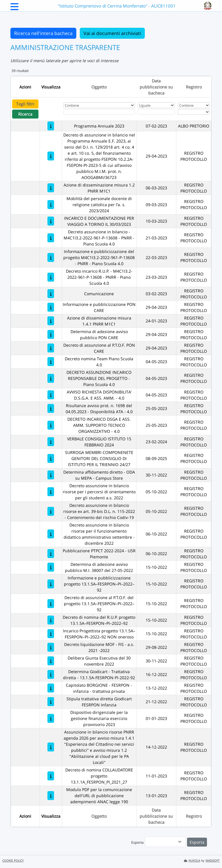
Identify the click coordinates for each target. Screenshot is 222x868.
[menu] (165, 841)
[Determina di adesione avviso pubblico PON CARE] (50, 334)
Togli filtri (25, 104)
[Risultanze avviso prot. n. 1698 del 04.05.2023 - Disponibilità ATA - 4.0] (50, 408)
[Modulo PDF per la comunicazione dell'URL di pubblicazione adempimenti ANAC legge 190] (50, 795)
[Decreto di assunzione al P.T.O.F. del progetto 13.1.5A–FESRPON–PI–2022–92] (50, 603)
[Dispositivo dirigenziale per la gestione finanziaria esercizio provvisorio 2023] (50, 718)
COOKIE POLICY (13, 861)
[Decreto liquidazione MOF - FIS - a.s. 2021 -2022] (50, 647)
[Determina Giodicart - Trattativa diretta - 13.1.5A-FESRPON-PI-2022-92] (50, 674)
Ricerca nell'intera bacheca (43, 33)
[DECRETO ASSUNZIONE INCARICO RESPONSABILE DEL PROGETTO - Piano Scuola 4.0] (50, 378)
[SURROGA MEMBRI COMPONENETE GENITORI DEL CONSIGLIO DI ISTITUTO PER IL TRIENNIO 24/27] (50, 458)
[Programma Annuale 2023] (50, 125)
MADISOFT (213, 861)
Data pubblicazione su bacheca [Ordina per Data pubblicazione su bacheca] (156, 87)
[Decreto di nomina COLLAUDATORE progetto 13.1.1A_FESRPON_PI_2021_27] (50, 775)
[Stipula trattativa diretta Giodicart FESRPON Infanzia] (50, 701)
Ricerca (25, 114)
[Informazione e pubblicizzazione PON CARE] (50, 307)
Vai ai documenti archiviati (112, 33)
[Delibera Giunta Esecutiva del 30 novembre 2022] (50, 660)
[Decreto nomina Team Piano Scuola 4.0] (50, 361)
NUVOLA (192, 861)
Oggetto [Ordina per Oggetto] (99, 87)
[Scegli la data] (156, 112)
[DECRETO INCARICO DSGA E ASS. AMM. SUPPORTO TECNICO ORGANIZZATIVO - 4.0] (50, 425)
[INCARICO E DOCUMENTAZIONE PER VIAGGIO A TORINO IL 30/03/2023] (50, 221)
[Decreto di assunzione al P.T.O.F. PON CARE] (50, 347)
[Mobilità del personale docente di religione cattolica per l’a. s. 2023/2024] (50, 204)
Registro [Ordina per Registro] (194, 87)
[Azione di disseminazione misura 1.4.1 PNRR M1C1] (50, 320)
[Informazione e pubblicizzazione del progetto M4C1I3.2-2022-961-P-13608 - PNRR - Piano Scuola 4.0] (50, 257)
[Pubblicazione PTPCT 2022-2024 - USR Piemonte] (50, 553)
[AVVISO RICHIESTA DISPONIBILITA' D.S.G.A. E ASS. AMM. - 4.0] (50, 394)
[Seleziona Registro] (194, 112)
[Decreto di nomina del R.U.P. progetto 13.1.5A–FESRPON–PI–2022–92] (50, 620)
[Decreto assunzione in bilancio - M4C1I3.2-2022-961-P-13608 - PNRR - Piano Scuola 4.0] (50, 237)
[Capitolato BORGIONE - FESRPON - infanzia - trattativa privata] (50, 688)
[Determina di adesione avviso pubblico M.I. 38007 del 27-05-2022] (50, 567)
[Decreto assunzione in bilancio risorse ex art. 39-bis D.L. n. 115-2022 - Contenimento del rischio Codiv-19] (50, 511)
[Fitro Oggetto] (99, 112)
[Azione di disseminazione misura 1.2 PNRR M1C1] (50, 187)
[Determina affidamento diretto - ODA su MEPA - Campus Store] (50, 474)
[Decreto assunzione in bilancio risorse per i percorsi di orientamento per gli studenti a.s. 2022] (50, 491)
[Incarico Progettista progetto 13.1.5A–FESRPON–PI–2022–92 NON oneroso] (50, 633)
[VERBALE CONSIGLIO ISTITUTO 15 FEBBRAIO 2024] (50, 441)
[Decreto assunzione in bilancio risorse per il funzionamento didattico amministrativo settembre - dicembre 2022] (50, 533)
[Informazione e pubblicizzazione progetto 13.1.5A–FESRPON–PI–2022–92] (50, 583)
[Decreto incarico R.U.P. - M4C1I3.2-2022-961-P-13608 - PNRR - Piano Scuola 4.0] (50, 277)
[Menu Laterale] (14, 8)
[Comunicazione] (50, 293)
